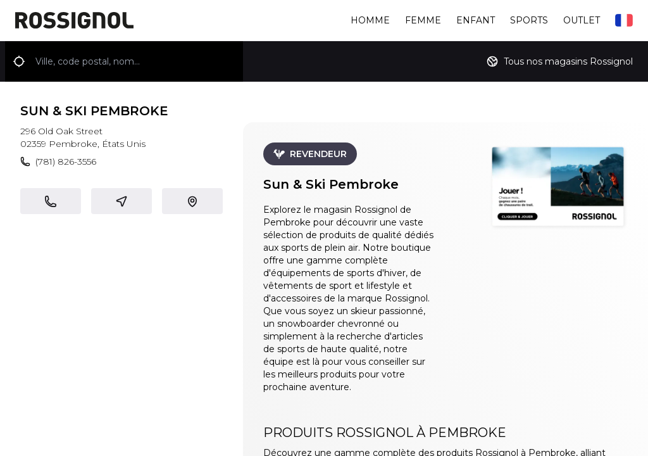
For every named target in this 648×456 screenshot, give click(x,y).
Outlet (581, 20)
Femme (423, 20)
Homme (370, 20)
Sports (529, 20)
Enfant (475, 20)
